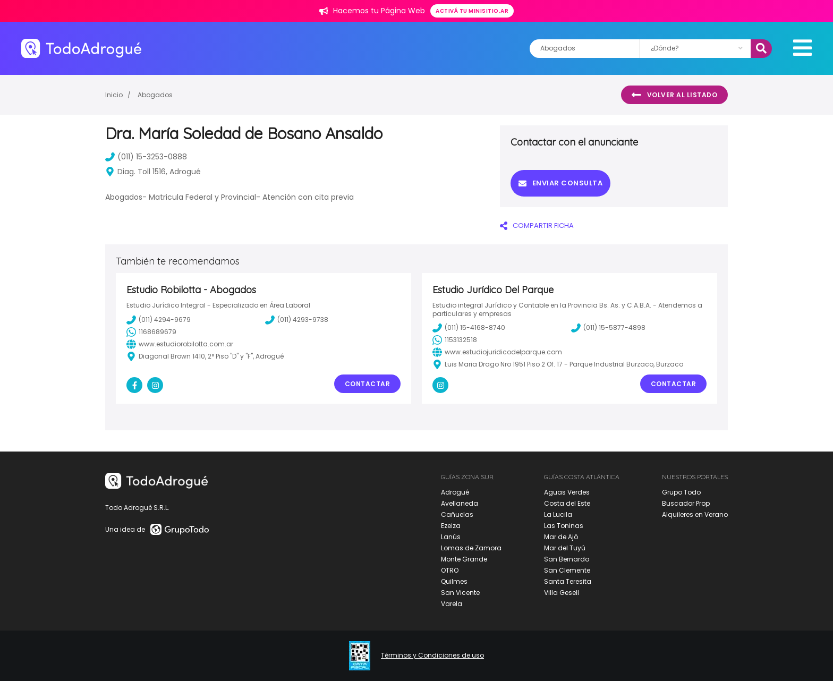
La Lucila (558, 514)
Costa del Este (567, 503)
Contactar (367, 383)
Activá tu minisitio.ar (472, 11)
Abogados (155, 94)
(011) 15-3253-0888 (146, 156)
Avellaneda (459, 503)
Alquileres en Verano (695, 514)
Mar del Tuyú (564, 547)
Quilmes (454, 581)
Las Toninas (563, 525)
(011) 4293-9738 (296, 320)
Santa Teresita (567, 581)
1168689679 (151, 332)
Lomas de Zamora (471, 547)
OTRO (449, 570)
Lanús (451, 536)
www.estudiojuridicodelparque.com (497, 352)
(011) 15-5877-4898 (608, 328)
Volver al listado (674, 95)
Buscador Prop (686, 503)
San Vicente (460, 592)
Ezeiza (451, 525)
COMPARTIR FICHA (537, 225)
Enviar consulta (560, 183)
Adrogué (455, 492)
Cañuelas (457, 514)
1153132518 (454, 340)
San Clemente (567, 570)
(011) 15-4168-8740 (468, 328)
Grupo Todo (681, 492)
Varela (451, 603)
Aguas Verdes (567, 492)
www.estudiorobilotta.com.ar (179, 344)
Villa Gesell (561, 592)
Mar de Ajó (561, 536)
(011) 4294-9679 (158, 320)
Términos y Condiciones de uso (432, 655)
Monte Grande (464, 559)
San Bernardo (566, 559)
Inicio (114, 94)
